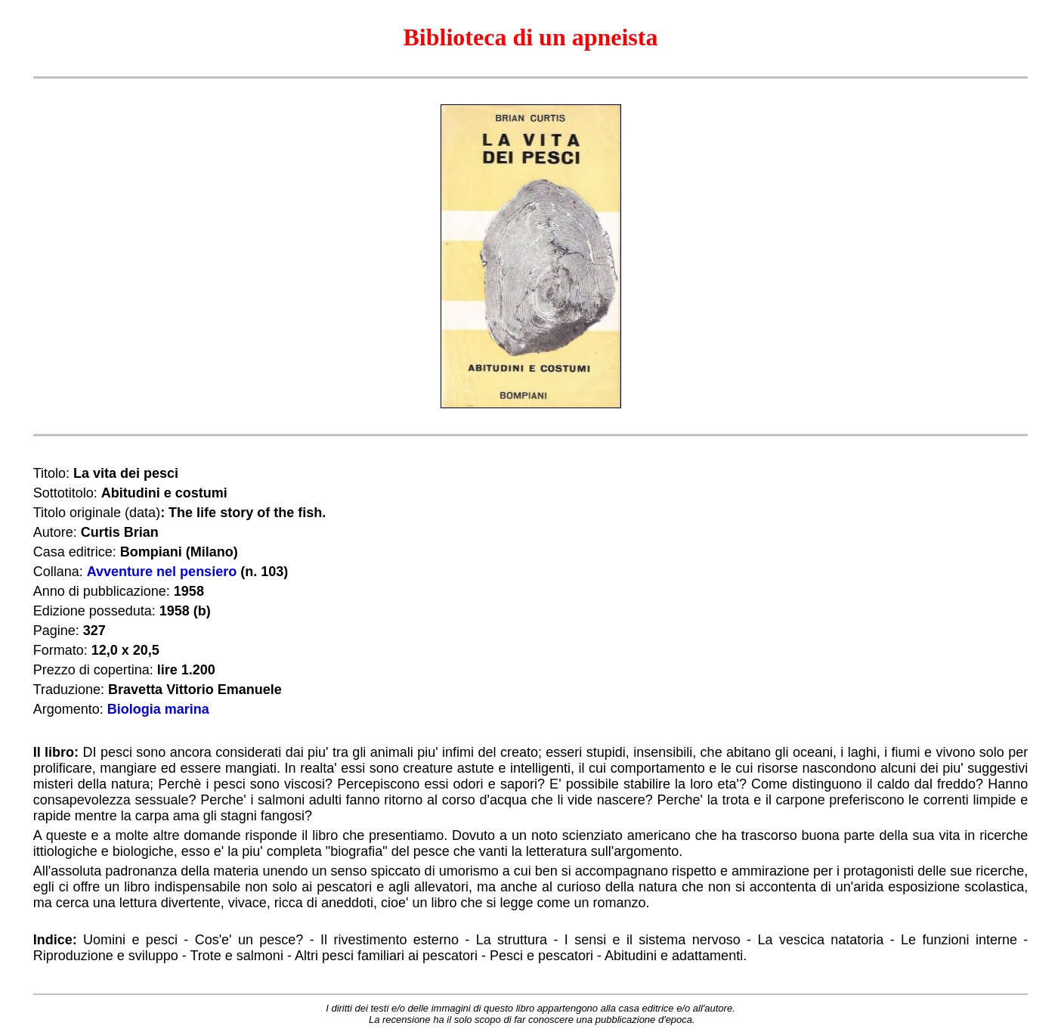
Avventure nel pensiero (162, 571)
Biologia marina (158, 709)
